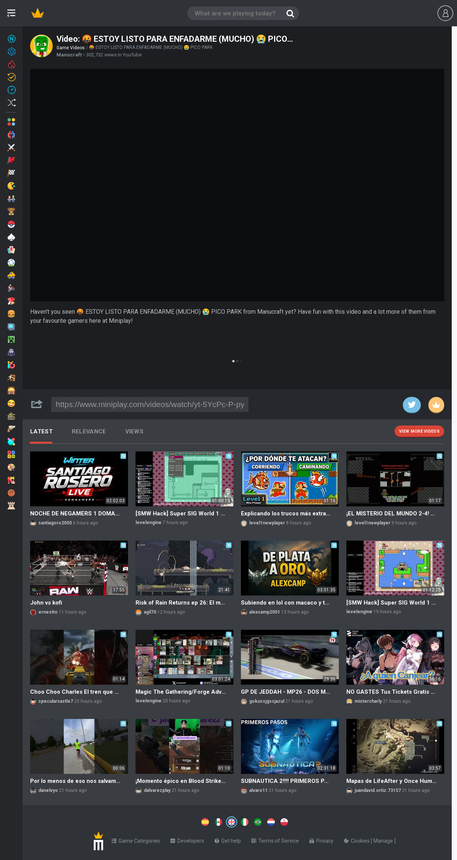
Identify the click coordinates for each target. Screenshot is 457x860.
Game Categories (136, 839)
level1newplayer (267, 523)
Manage (383, 839)
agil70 (150, 612)
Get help (228, 839)
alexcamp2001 (264, 612)
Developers (187, 839)
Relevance (89, 431)
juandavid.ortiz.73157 (378, 790)
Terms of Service (275, 839)
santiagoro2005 (55, 523)
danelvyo (48, 790)
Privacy (321, 839)
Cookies (357, 839)
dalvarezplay (157, 790)
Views (134, 431)
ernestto (48, 612)
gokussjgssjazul (266, 701)
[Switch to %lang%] (162, 821)
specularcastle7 (55, 701)
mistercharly (368, 701)
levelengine (148, 522)
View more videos (419, 431)
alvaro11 (258, 790)
